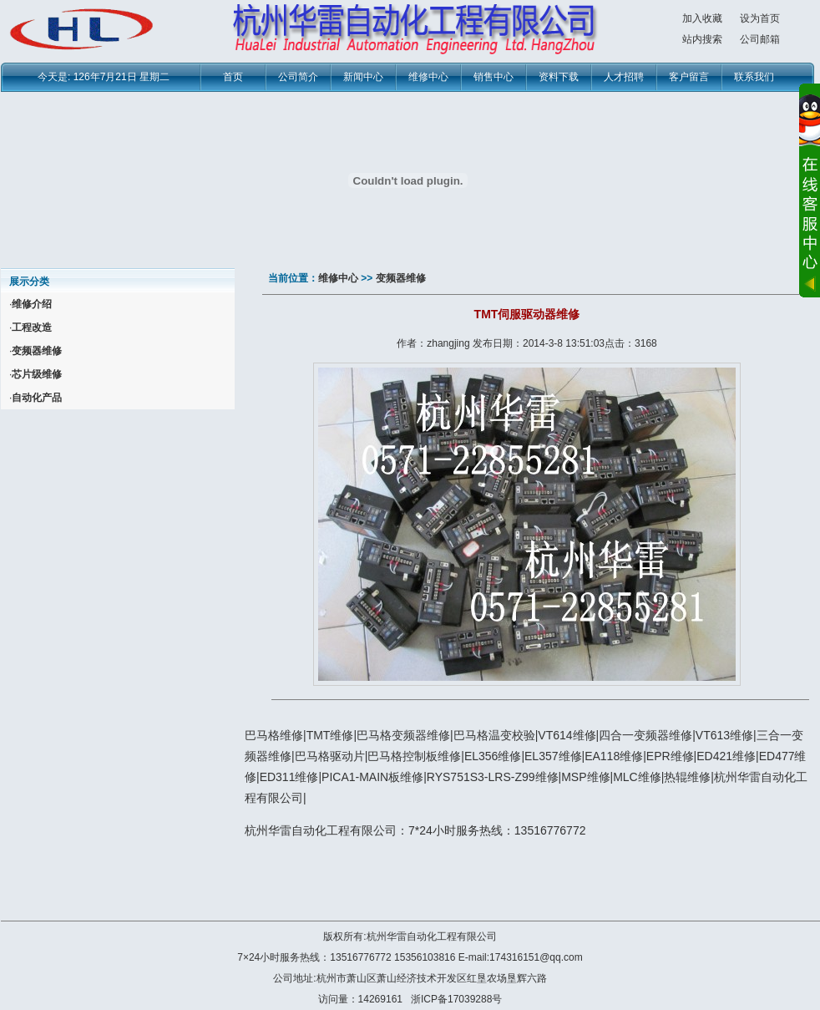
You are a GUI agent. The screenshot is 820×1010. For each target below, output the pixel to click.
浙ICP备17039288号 (456, 999)
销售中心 (493, 77)
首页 (233, 77)
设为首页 (760, 18)
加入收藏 (702, 18)
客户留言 (689, 77)
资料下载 (559, 77)
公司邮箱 (760, 39)
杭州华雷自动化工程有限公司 (432, 936)
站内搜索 (702, 39)
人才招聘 (624, 77)
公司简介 (298, 77)
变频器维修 (401, 278)
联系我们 (754, 77)
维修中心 (428, 77)
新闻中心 (363, 77)
